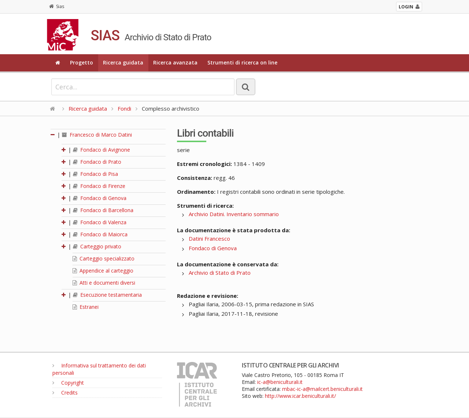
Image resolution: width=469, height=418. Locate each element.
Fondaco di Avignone (101, 149)
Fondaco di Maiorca (100, 234)
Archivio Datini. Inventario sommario (234, 214)
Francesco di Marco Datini (97, 134)
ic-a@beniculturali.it (280, 381)
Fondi (124, 108)
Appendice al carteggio (103, 270)
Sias (56, 6)
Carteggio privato (97, 246)
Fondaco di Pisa (95, 173)
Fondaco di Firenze (99, 185)
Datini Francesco (209, 238)
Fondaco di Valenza (99, 222)
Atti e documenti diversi (104, 282)
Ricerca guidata (123, 62)
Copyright (68, 382)
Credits (65, 392)
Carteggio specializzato (103, 258)
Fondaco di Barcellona (103, 210)
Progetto (81, 62)
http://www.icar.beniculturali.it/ (300, 395)
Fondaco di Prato (97, 161)
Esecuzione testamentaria (107, 294)
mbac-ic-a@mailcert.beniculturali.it (322, 388)
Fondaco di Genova (99, 198)
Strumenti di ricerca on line (242, 62)
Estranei (86, 306)
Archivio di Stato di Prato (220, 272)
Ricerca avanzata (175, 62)
